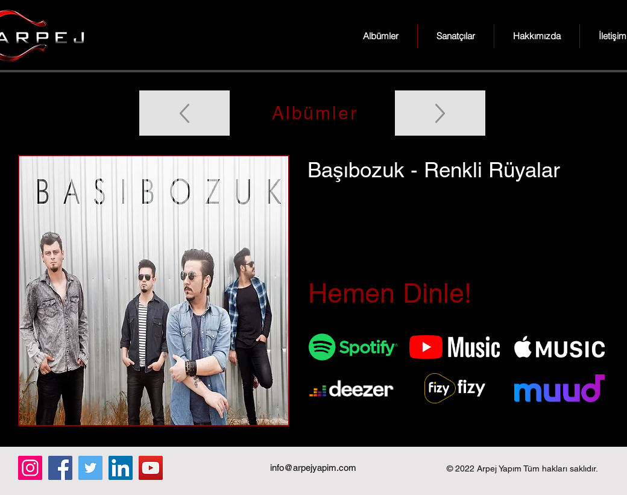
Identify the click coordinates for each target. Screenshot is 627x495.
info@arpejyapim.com (313, 467)
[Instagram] (30, 468)
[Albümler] (313, 113)
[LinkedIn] (121, 468)
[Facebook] (60, 468)
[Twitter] (90, 468)
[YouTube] (151, 468)
